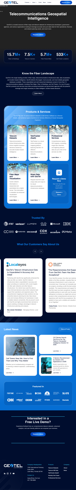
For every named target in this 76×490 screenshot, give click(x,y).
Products (27, 2)
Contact (49, 2)
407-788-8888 (31, 480)
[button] (41, 251)
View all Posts (65, 329)
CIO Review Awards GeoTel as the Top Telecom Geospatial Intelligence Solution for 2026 (61, 341)
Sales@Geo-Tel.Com (33, 478)
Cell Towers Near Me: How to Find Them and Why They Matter (19, 360)
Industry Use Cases (53, 475)
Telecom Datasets (53, 468)
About (33, 2)
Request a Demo (66, 2)
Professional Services (54, 478)
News (44, 2)
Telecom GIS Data (53, 470)
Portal (40, 2)
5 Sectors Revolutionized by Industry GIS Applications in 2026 (61, 359)
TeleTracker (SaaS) (53, 473)
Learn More (38, 93)
